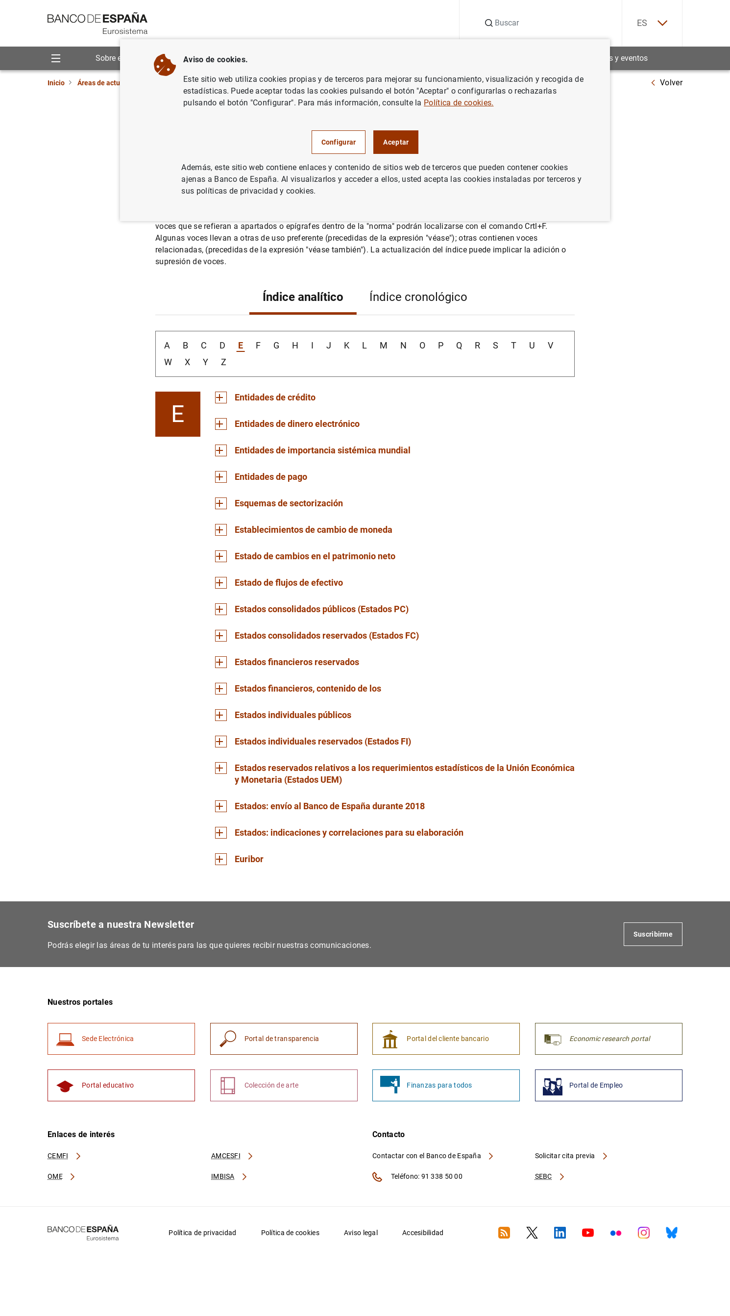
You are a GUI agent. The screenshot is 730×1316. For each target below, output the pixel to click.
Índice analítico (303, 297)
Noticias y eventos (616, 58)
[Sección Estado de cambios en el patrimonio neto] (305, 556)
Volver (666, 82)
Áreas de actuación (107, 83)
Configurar (338, 142)
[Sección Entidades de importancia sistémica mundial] (313, 450)
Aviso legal (361, 1233)
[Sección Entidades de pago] (261, 477)
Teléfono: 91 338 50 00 (417, 1177)
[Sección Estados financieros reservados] (287, 662)
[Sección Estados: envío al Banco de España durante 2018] (320, 806)
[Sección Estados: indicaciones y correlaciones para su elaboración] (339, 833)
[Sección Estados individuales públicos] (283, 715)
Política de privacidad (202, 1233)
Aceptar (396, 142)
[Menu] (55, 58)
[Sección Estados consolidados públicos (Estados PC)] (312, 609)
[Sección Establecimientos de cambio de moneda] (303, 530)
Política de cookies (290, 1233)
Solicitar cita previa (571, 1156)
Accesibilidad (423, 1233)
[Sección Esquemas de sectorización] (279, 503)
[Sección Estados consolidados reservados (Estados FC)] (317, 636)
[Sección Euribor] (239, 859)
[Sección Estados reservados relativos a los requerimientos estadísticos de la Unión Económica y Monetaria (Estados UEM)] (395, 774)
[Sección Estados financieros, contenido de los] (298, 689)
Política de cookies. (458, 102)
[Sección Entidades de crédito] (265, 397)
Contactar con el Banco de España (433, 1156)
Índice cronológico (418, 297)
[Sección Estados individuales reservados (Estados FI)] (313, 741)
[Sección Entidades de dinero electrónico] (287, 424)
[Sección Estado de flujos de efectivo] (279, 583)
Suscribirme (653, 934)
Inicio (56, 83)
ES (652, 23)
